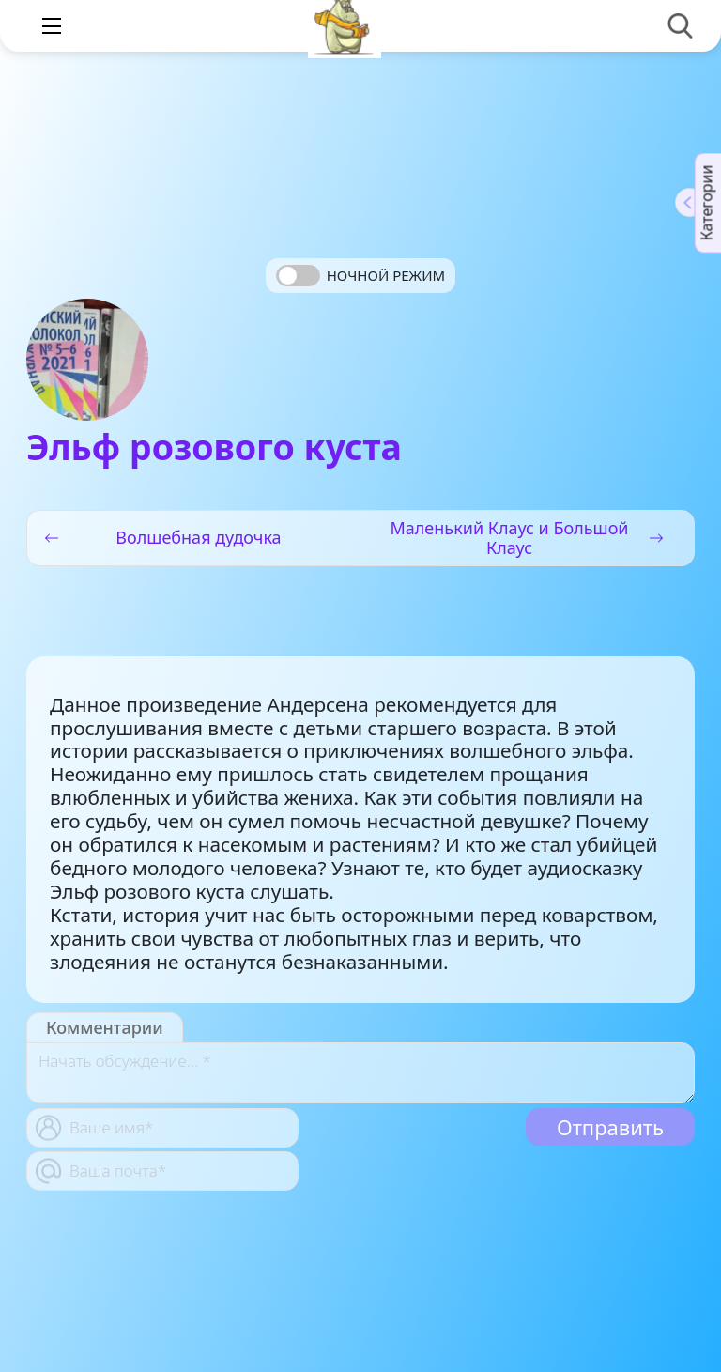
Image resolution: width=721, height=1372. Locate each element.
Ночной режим (386, 275)
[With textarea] (360, 1072)
